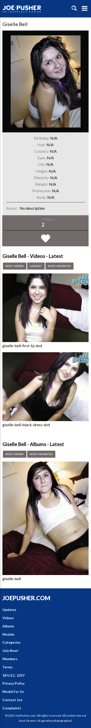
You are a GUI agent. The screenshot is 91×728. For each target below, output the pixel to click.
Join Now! (10, 650)
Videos (8, 618)
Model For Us (13, 691)
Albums (8, 626)
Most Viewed (15, 265)
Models (8, 634)
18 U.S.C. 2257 (13, 675)
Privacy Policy (13, 683)
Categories (11, 642)
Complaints (11, 708)
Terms (7, 667)
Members (9, 659)
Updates (9, 610)
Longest (36, 265)
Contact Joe (12, 700)
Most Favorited (59, 265)
